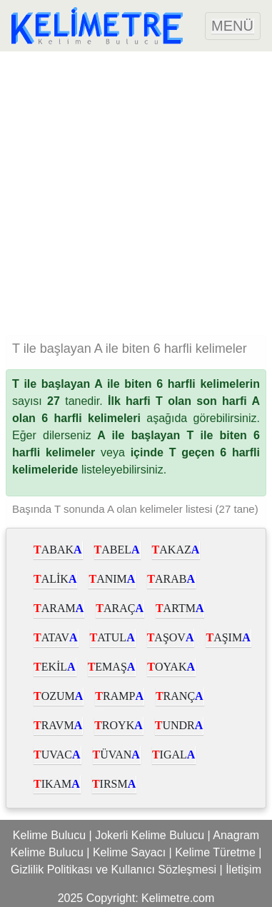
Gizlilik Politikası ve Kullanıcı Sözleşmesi (113, 869)
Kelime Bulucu (49, 835)
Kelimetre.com (177, 898)
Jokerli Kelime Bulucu (149, 835)
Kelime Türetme (215, 852)
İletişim (243, 869)
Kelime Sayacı (129, 852)
